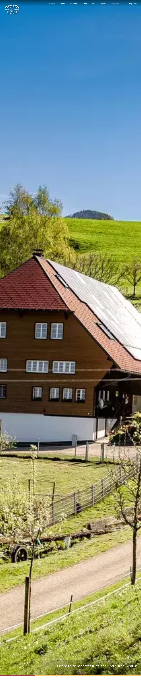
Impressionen (116, 3)
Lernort (84, 3)
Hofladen (73, 3)
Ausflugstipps (131, 3)
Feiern (62, 3)
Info (93, 3)
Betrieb (52, 3)
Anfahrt (103, 3)
